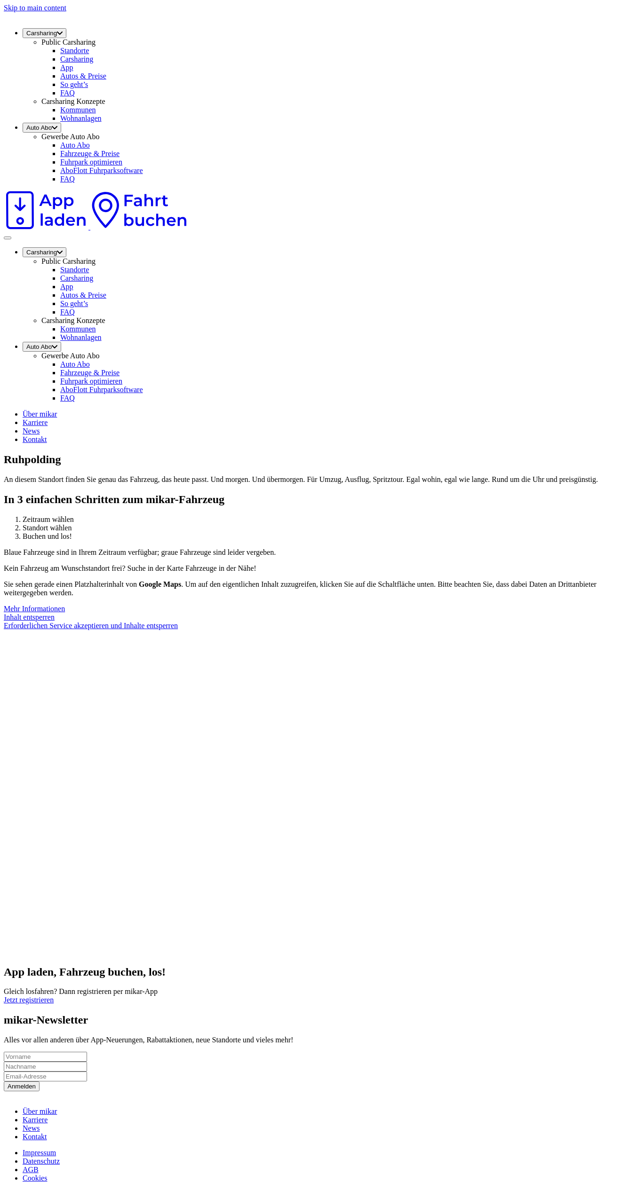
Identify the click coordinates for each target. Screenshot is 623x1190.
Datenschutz (41, 1161)
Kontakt (35, 439)
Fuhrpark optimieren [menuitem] (91, 162)
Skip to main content (35, 8)
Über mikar (40, 414)
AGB (31, 1170)
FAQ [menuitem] (67, 93)
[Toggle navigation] (7, 237)
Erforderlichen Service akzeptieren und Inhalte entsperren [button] (91, 626)
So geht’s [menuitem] (74, 84)
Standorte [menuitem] (74, 51)
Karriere (35, 422)
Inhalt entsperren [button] (29, 617)
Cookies (35, 1178)
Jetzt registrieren (29, 1000)
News (31, 431)
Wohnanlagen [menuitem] (81, 118)
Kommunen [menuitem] (78, 110)
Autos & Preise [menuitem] (83, 76)
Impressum (39, 1153)
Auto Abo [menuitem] (41, 127)
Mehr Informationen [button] (34, 609)
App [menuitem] (66, 67)
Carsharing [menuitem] (44, 33)
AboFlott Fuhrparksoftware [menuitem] (101, 170)
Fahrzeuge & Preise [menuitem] (90, 154)
